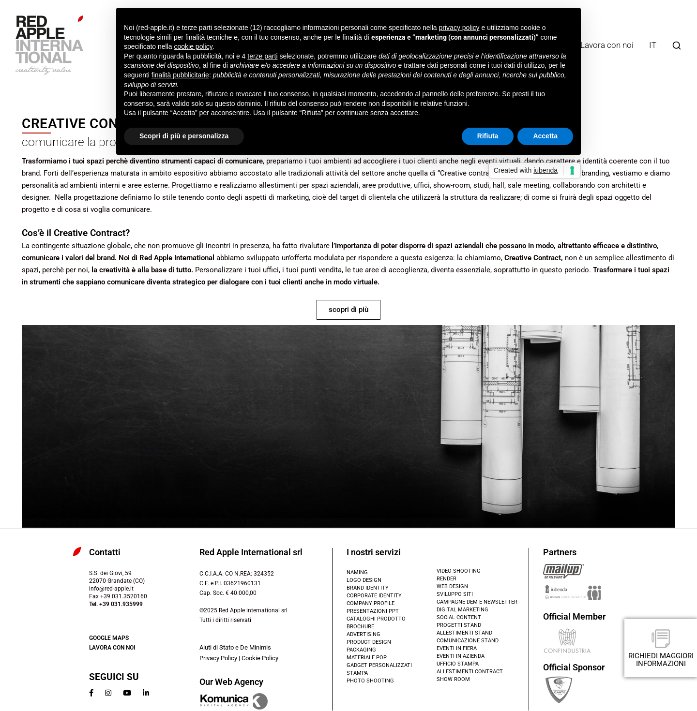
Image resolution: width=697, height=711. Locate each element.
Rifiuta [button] (488, 136)
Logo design (364, 580)
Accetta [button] (545, 136)
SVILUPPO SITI (455, 594)
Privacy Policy (218, 658)
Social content (459, 617)
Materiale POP (367, 657)
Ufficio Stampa (458, 664)
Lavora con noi (607, 45)
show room (453, 679)
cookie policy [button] (193, 46)
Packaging (361, 650)
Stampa (357, 673)
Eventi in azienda (461, 656)
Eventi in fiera (457, 648)
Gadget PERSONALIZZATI (379, 665)
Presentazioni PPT (373, 611)
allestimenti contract (470, 671)
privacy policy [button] (459, 27)
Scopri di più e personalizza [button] (183, 136)
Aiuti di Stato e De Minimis (235, 647)
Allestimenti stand (464, 633)
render (446, 579)
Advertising (363, 634)
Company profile (370, 603)
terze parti (262, 56)
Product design (369, 642)
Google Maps (109, 638)
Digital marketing (462, 610)
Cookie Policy (260, 658)
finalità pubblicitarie (180, 75)
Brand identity (368, 588)
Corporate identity (374, 595)
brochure (360, 626)
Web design (452, 586)
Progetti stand (459, 625)
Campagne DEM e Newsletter (477, 602)
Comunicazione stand (468, 640)
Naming (357, 572)
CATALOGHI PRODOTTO (376, 619)
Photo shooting (370, 681)
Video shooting (459, 571)
